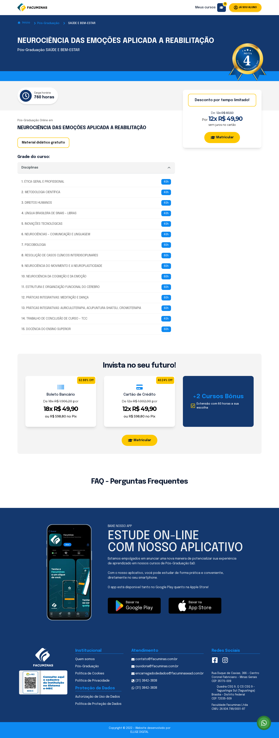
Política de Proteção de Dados (98, 704)
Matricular (222, 137)
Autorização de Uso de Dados (97, 696)
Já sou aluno (245, 8)
